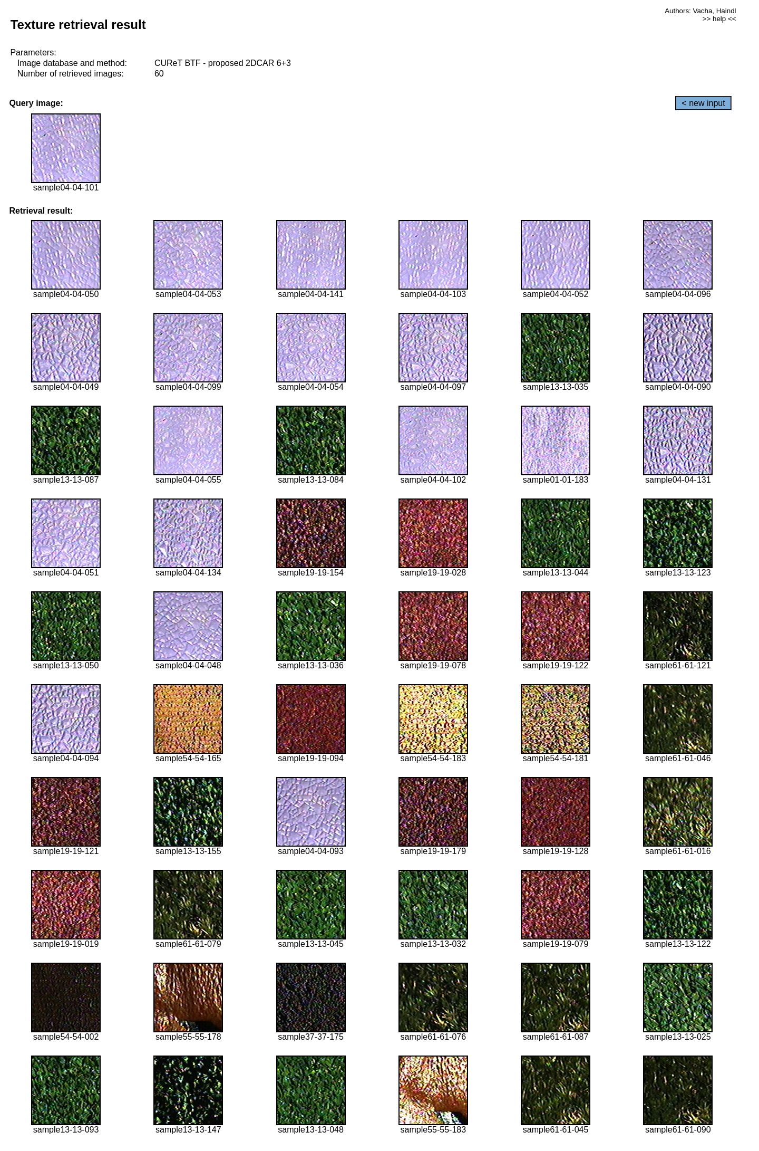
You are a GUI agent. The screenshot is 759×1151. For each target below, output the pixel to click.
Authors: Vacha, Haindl (700, 11)
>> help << (719, 19)
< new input (703, 103)
